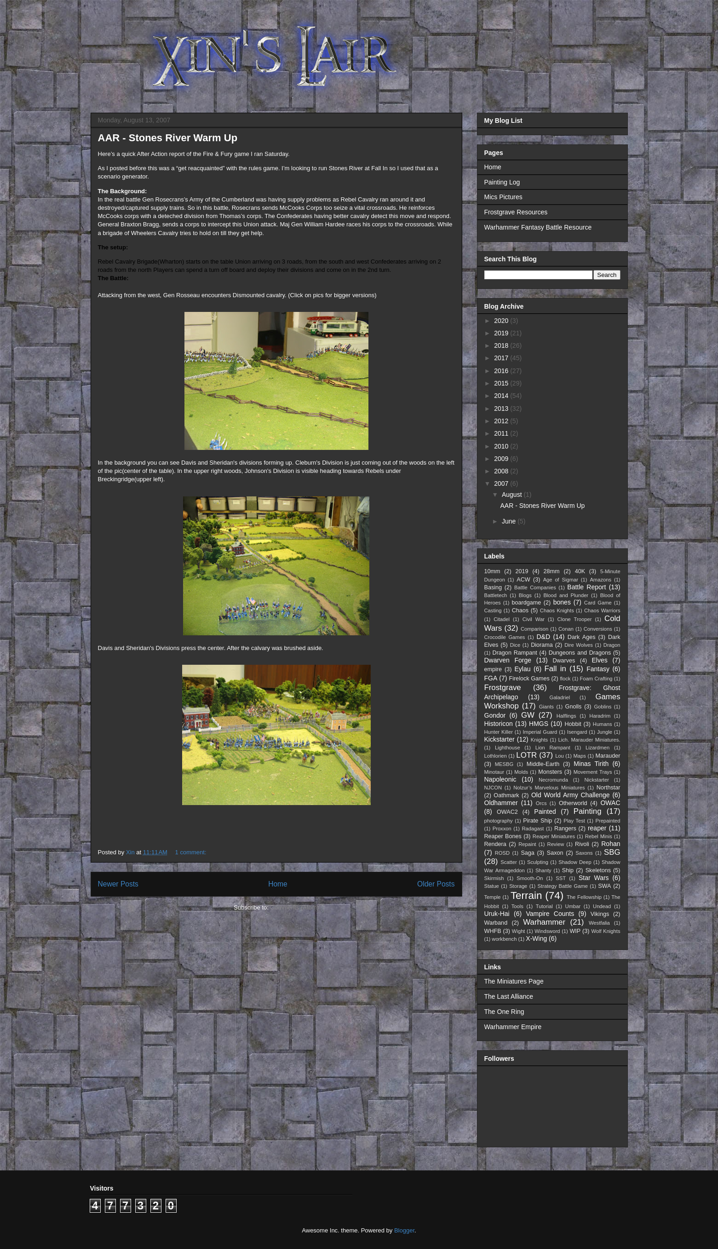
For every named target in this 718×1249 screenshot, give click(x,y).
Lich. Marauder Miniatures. (589, 739)
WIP (574, 931)
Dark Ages (582, 637)
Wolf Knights (605, 931)
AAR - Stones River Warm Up (168, 138)
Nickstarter (596, 780)
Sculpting (537, 862)
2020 (502, 320)
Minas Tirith (591, 763)
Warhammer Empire (513, 1026)
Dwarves (563, 660)
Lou (559, 756)
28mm (552, 571)
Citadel (502, 619)
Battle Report (586, 587)
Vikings (600, 914)
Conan (566, 629)
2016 (502, 370)
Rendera (495, 844)
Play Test (574, 820)
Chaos (520, 610)
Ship (568, 870)
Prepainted (607, 820)
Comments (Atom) (294, 907)
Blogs (525, 595)
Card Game (598, 602)
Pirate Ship (537, 820)
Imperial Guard (540, 732)
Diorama (542, 645)
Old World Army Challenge (570, 795)
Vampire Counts (550, 913)
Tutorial (544, 906)
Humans (602, 724)
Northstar (608, 787)
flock (565, 678)
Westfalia (599, 923)
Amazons (600, 579)
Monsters (550, 772)
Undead (602, 906)
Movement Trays (593, 772)
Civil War (534, 619)
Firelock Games (529, 678)
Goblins (602, 706)
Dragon (611, 645)
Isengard (577, 732)
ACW (523, 579)
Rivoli (582, 844)
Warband (496, 923)
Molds (521, 772)
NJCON (493, 787)
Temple (492, 897)
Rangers (565, 828)
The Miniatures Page (514, 981)
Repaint (527, 844)
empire (493, 669)
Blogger (404, 1230)
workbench (504, 939)
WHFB (492, 931)
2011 (502, 433)
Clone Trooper (574, 619)
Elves (599, 660)
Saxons (583, 853)
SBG (612, 852)
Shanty (543, 870)
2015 (502, 383)
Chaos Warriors (602, 610)
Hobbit (572, 724)
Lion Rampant (552, 747)
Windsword (547, 931)
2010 (502, 446)
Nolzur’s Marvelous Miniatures (549, 787)
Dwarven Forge (508, 660)
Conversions (598, 629)
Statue (491, 886)
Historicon (498, 723)
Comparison (534, 629)
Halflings (566, 716)
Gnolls (573, 706)
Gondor (495, 715)
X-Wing (536, 938)
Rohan (610, 843)
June (509, 521)
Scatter (508, 862)
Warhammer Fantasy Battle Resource (538, 227)
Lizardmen (597, 747)
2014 (502, 395)
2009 (502, 458)
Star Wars (594, 877)
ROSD (502, 853)
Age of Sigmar (560, 579)
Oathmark (506, 795)
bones (562, 602)
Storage (518, 886)
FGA (491, 678)
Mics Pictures (503, 197)
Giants (546, 706)
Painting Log (502, 182)
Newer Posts (118, 884)
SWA (604, 886)
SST (561, 878)
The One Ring (504, 1011)
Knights (539, 739)
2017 (502, 358)
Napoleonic (500, 779)
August (512, 494)
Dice (515, 645)
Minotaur (494, 772)
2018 (502, 345)
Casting (493, 610)
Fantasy (597, 669)
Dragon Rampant (515, 653)
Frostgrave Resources (516, 212)
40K (580, 571)
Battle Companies (535, 587)
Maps (580, 756)
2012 (502, 421)
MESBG (504, 764)
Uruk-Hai (497, 913)
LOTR (526, 755)
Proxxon (502, 828)
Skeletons (598, 870)
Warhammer (544, 922)
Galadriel (559, 697)
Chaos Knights (557, 610)
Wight (518, 931)
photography (498, 820)
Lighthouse (507, 747)
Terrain (526, 895)
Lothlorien (495, 756)
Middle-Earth (543, 764)
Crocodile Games (504, 637)
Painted (545, 811)
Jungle (604, 732)
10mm (492, 571)
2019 (502, 333)
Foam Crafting (596, 678)
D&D (543, 636)
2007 (502, 483)
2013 (502, 408)
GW (527, 715)
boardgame (526, 602)
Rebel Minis (598, 836)
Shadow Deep (574, 862)
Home (277, 884)
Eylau (523, 669)
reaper (597, 828)
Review (555, 844)
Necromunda (553, 780)
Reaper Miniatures (554, 836)
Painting (588, 811)
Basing (493, 587)
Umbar (573, 906)
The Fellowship (584, 897)
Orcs (541, 803)
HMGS (538, 723)
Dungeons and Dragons (580, 653)
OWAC (610, 802)
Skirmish (494, 878)
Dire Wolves (578, 645)
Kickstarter (499, 739)
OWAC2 (507, 812)
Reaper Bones (503, 836)
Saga (527, 853)
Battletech (495, 595)
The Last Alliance (509, 996)
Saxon (555, 853)
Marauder (608, 756)
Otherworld (573, 803)
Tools (517, 906)
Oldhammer (501, 802)
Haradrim (599, 716)
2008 (502, 471)
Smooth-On (530, 878)
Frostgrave (502, 687)
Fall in (555, 668)
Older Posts (435, 884)
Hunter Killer (498, 732)
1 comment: (191, 852)
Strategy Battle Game (563, 886)
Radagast (533, 828)
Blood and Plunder (565, 595)
